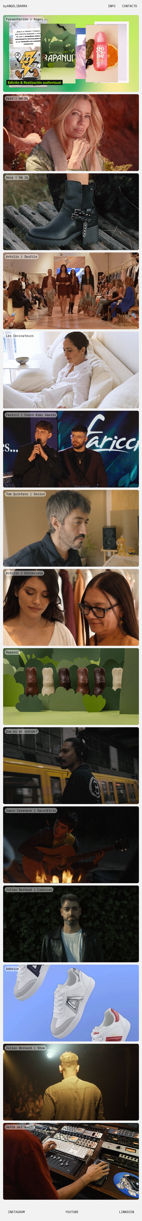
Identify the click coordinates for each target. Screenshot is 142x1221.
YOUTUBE (71, 1212)
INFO (111, 6)
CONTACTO (129, 6)
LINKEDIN (126, 1212)
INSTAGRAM (16, 1212)
